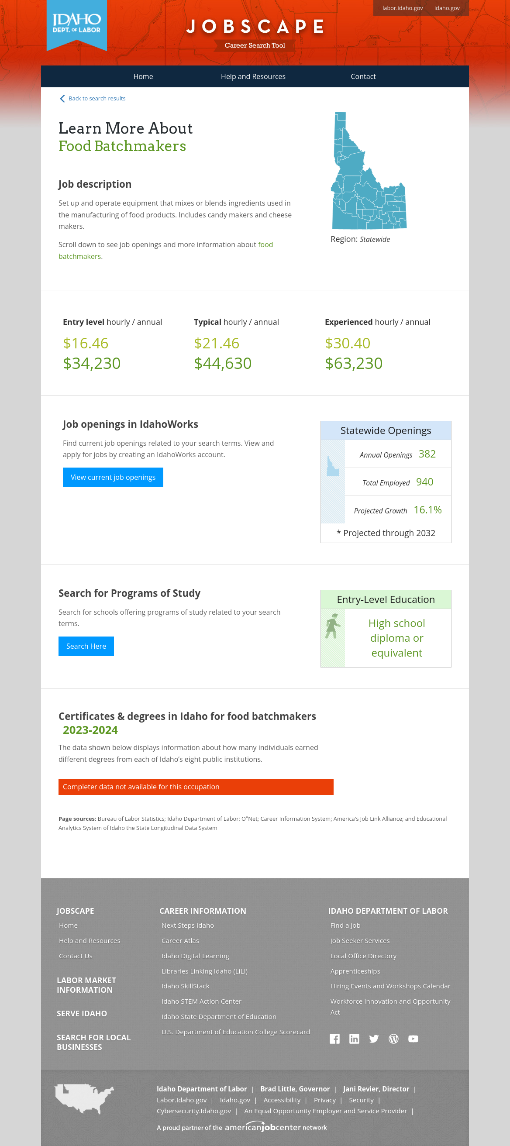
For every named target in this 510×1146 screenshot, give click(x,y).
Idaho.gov (235, 1099)
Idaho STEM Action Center (201, 1001)
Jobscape (75, 910)
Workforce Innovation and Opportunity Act (391, 1006)
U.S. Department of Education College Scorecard (236, 1031)
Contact (363, 76)
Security (361, 1099)
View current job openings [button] (113, 477)
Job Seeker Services (360, 940)
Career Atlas (180, 940)
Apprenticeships (355, 971)
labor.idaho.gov (402, 8)
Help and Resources (253, 76)
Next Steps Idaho (188, 925)
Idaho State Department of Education (219, 1016)
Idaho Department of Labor (388, 910)
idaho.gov (447, 8)
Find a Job (346, 925)
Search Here (86, 646)
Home (143, 76)
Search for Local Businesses (94, 1042)
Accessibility (282, 1099)
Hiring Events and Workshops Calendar (391, 985)
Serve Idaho (82, 1013)
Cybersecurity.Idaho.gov (194, 1110)
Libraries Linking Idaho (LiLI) (205, 971)
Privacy (325, 1099)
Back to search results (92, 98)
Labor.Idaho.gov (182, 1099)
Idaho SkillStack (186, 985)
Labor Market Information (86, 985)
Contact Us (76, 955)
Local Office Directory (363, 955)
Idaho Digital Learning (195, 955)
